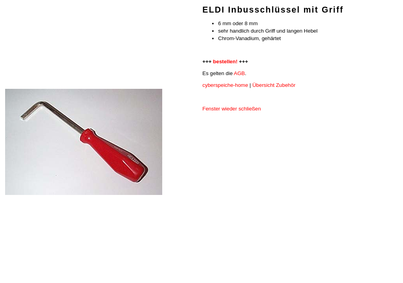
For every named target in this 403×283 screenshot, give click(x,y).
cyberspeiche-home (225, 85)
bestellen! (225, 61)
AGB (239, 73)
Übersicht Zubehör (273, 85)
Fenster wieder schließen (231, 109)
